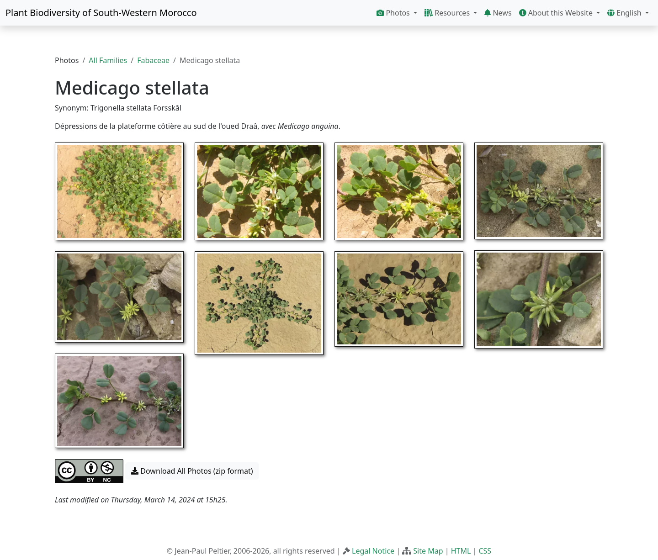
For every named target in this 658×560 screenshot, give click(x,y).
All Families (108, 60)
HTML (461, 551)
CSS (484, 551)
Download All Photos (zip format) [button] (192, 471)
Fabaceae (153, 60)
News (497, 13)
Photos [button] (394, 13)
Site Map (428, 551)
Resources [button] (448, 13)
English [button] (625, 13)
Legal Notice (373, 551)
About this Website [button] (557, 13)
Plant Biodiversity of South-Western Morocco (101, 12)
